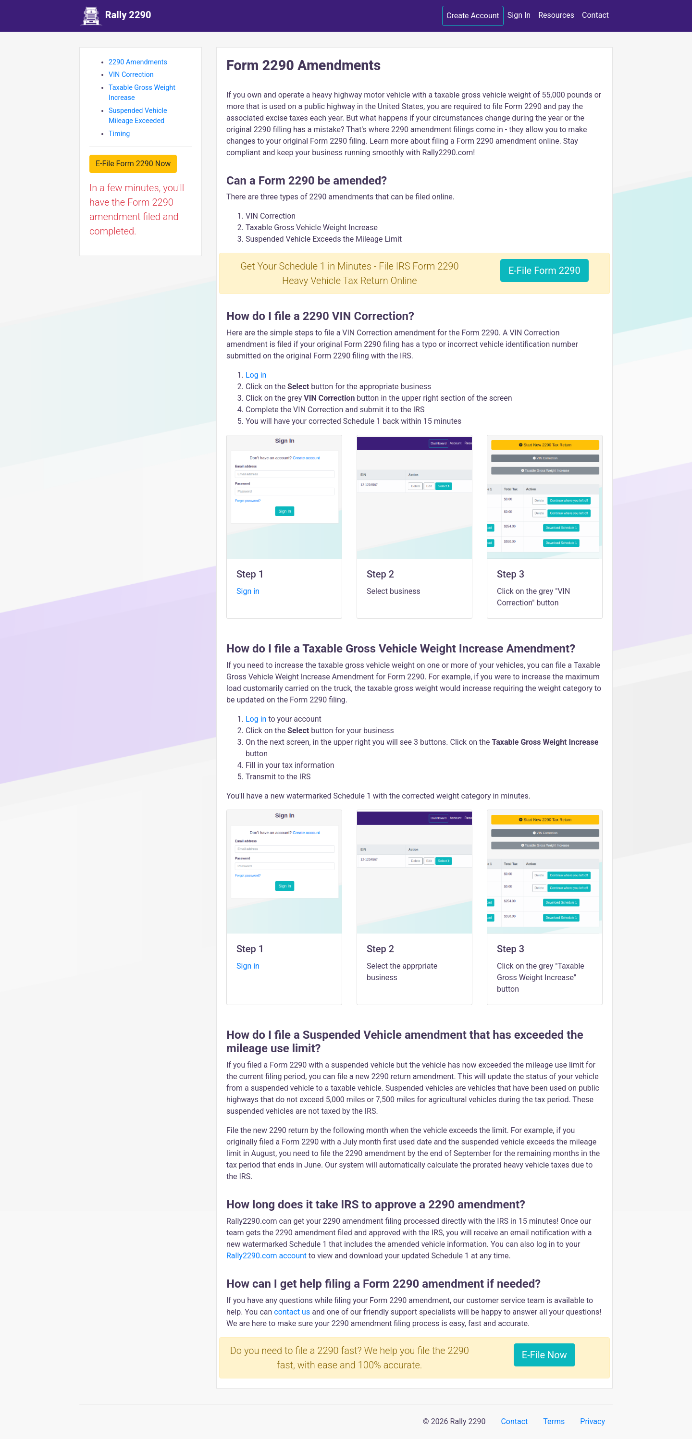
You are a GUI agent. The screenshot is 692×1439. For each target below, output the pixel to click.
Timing (119, 134)
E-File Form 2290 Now (133, 163)
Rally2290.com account (267, 1255)
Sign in (248, 591)
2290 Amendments (138, 62)
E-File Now (544, 1355)
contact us (292, 1311)
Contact (595, 15)
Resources (556, 15)
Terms (554, 1421)
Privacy (592, 1421)
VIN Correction (131, 75)
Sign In (519, 15)
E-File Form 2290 (544, 270)
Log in (256, 375)
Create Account (472, 15)
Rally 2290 (115, 15)
